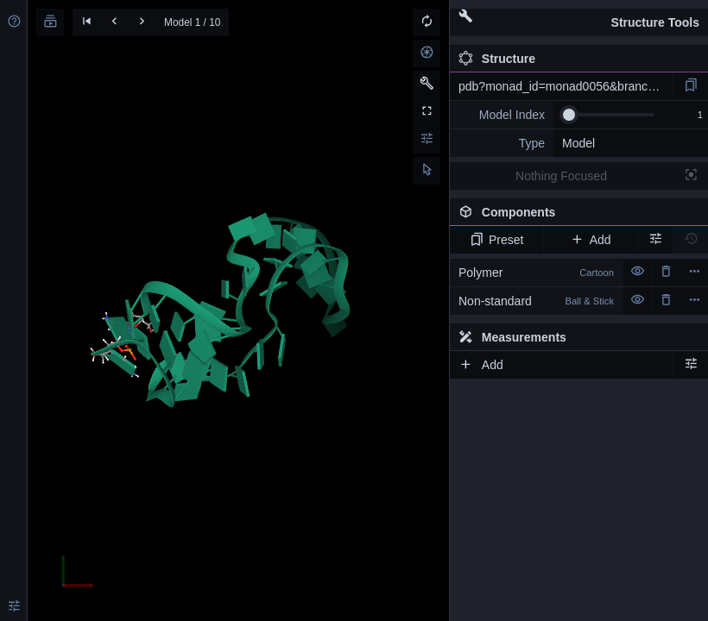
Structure (496, 59)
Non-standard (536, 301)
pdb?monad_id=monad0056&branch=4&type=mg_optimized (565, 86)
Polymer (536, 272)
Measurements (512, 337)
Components (574, 215)
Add (590, 240)
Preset (497, 240)
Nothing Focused (561, 176)
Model (578, 143)
